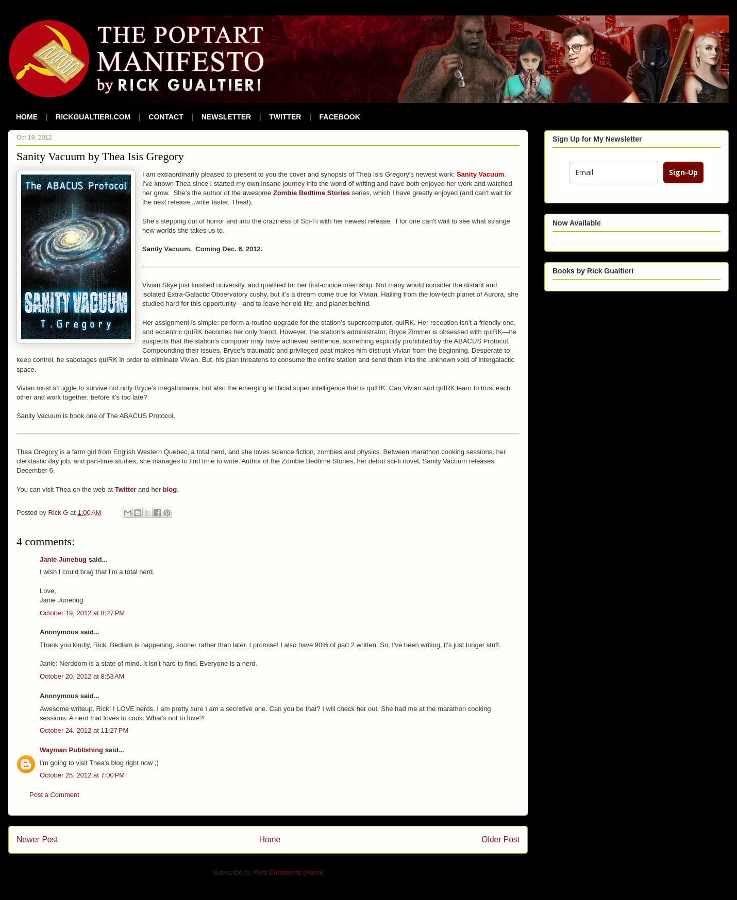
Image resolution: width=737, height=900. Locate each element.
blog (170, 489)
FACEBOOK (340, 117)
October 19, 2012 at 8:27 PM (82, 613)
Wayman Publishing (71, 750)
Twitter (126, 489)
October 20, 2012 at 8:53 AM (82, 676)
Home (270, 839)
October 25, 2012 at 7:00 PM (82, 775)
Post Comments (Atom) (288, 872)
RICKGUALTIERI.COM (93, 117)
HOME (27, 117)
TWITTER (285, 117)
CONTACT (165, 117)
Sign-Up (683, 172)
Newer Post (37, 839)
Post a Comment (54, 795)
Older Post (500, 839)
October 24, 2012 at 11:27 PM (84, 730)
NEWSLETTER (226, 117)
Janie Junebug (63, 559)
